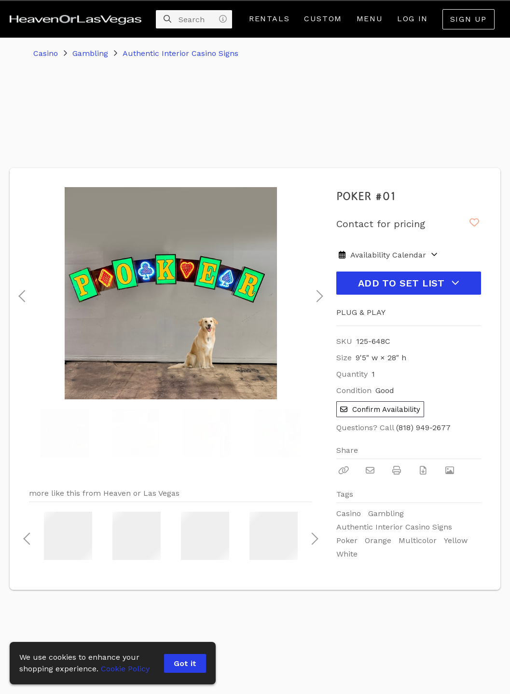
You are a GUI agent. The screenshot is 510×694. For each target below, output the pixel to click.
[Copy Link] (343, 470)
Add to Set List (408, 283)
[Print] (396, 470)
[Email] (370, 470)
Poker (347, 540)
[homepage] (78, 19)
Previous (22, 293)
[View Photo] (449, 470)
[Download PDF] (423, 470)
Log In (412, 18)
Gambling (90, 53)
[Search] (167, 19)
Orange (378, 540)
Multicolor (418, 540)
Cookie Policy (125, 668)
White (347, 553)
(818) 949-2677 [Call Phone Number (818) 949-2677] (423, 427)
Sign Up (468, 19)
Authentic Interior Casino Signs (180, 53)
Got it (185, 663)
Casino (45, 53)
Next (317, 293)
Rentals (269, 18)
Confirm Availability (380, 409)
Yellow (456, 540)
